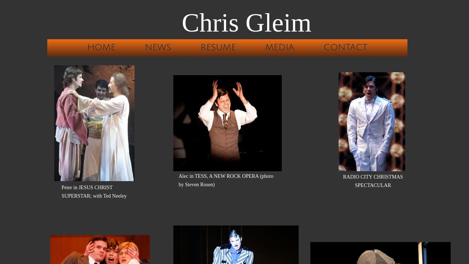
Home (101, 47)
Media (279, 47)
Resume (218, 47)
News (158, 47)
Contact (346, 47)
